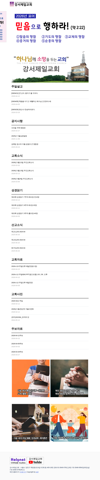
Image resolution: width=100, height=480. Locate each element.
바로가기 (23, 472)
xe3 (37, 472)
